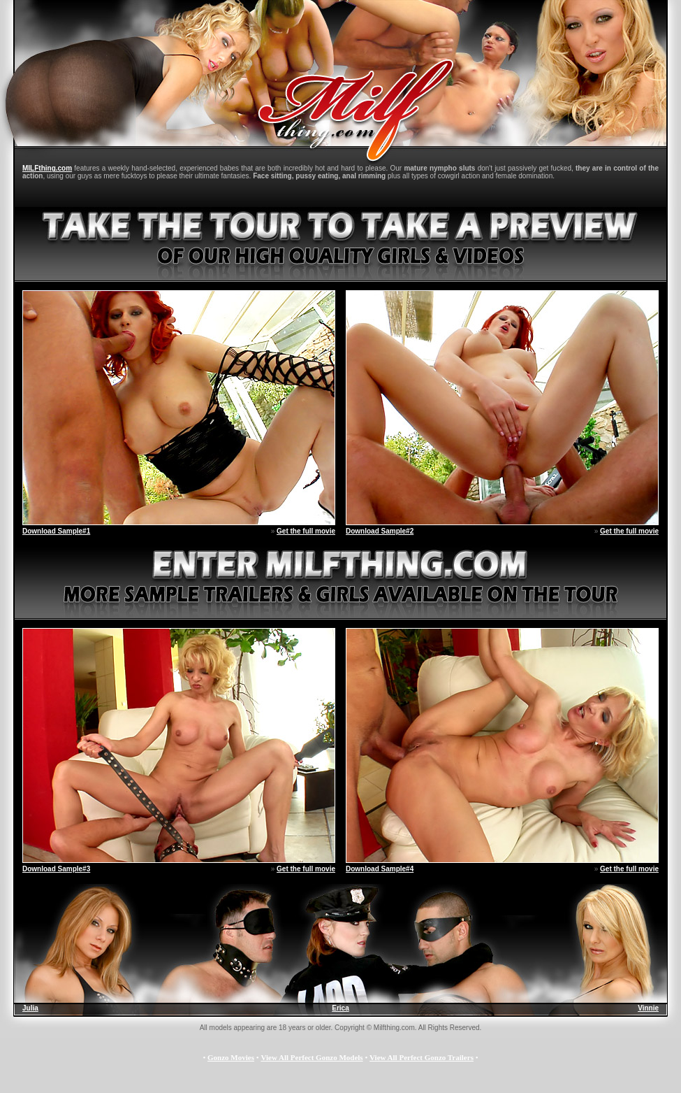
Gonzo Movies (230, 1057)
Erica (340, 1008)
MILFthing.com (47, 168)
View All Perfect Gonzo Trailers (421, 1057)
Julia (30, 1008)
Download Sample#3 (56, 869)
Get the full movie (306, 531)
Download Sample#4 (379, 869)
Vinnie (648, 1008)
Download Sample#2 (379, 531)
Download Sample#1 (56, 531)
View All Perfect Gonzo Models (312, 1057)
